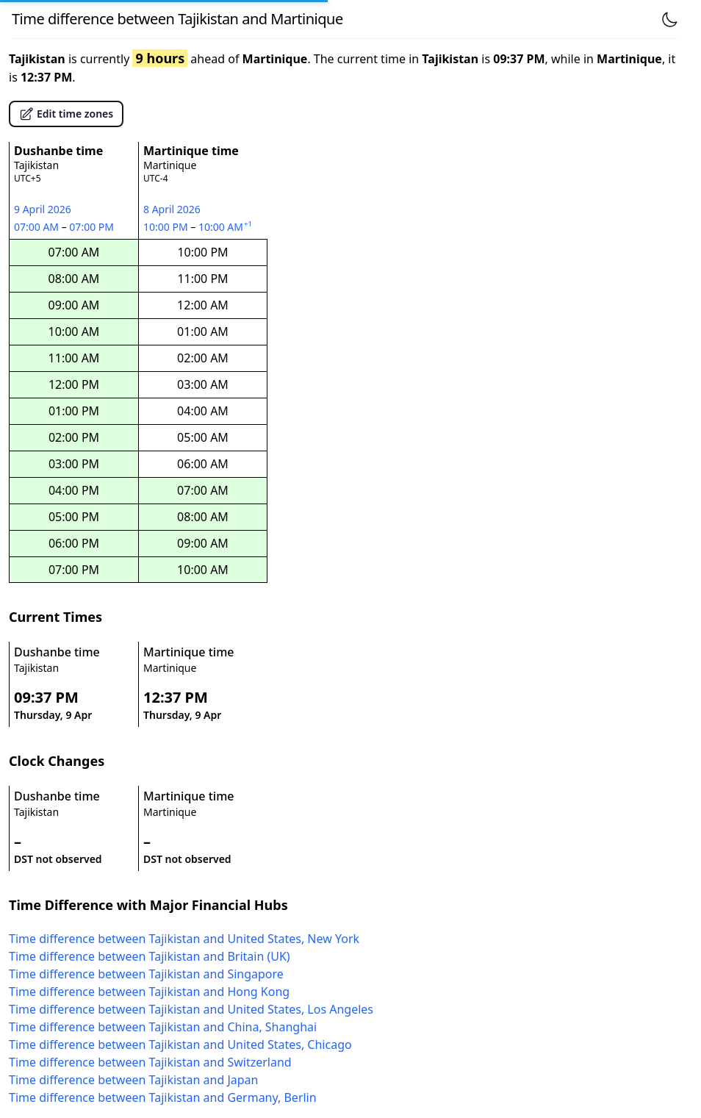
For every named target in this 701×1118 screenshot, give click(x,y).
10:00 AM (226, 227)
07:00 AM (38, 227)
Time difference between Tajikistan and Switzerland (150, 1062)
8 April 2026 (172, 209)
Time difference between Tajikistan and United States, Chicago (180, 1044)
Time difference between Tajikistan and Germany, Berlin (163, 1097)
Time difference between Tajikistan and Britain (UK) (149, 956)
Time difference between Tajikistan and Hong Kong (149, 991)
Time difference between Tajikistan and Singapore (146, 974)
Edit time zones (66, 114)
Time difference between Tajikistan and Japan (133, 1080)
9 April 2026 (42, 209)
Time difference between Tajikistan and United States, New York (184, 939)
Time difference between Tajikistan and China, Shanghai (163, 1027)
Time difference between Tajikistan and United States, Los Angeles (191, 1009)
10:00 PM (166, 227)
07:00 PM (92, 227)
